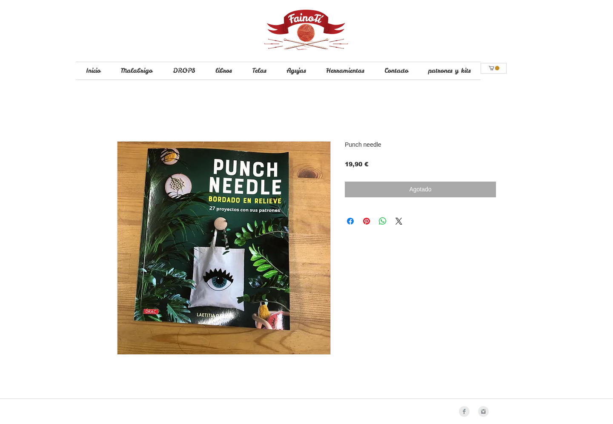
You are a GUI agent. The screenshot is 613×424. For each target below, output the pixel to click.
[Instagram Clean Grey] (483, 411)
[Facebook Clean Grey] (464, 411)
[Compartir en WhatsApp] (383, 221)
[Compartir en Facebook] (350, 221)
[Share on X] (399, 221)
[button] (494, 68)
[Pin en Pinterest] (366, 221)
